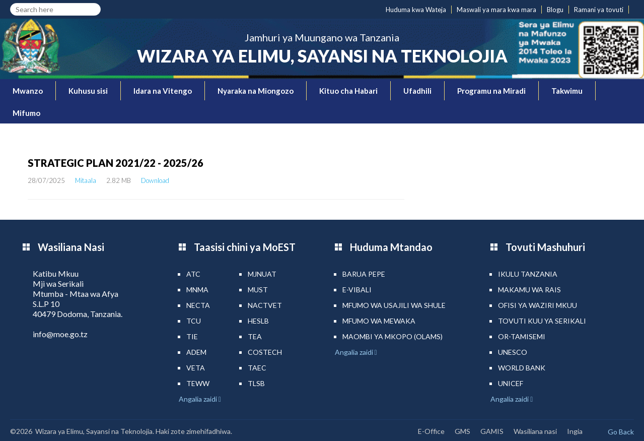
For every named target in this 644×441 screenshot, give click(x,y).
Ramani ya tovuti (598, 10)
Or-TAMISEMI (521, 336)
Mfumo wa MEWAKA (378, 321)
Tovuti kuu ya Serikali (542, 321)
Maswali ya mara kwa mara (496, 10)
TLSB (256, 383)
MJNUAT (262, 274)
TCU (193, 321)
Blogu (555, 10)
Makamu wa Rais (529, 289)
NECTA (198, 305)
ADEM (196, 352)
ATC (193, 274)
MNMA (197, 289)
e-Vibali (357, 289)
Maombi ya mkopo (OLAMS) (392, 336)
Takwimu (567, 90)
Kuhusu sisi (88, 90)
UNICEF (510, 383)
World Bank (521, 367)
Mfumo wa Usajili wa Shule (394, 305)
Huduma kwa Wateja (416, 10)
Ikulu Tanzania (527, 274)
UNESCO (512, 352)
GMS (462, 431)
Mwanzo (28, 90)
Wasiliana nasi (535, 431)
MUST (258, 289)
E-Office (431, 431)
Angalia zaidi (199, 399)
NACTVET (265, 305)
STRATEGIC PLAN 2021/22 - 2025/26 (115, 163)
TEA (255, 336)
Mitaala (85, 180)
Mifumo (26, 112)
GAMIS (492, 431)
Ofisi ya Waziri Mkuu (537, 305)
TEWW (197, 383)
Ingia (575, 431)
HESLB (258, 321)
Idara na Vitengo (162, 90)
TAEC (257, 367)
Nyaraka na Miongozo (256, 90)
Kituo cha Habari (348, 90)
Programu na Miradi (491, 90)
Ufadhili (417, 90)
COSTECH (265, 352)
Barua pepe (363, 274)
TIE (192, 336)
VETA (195, 367)
